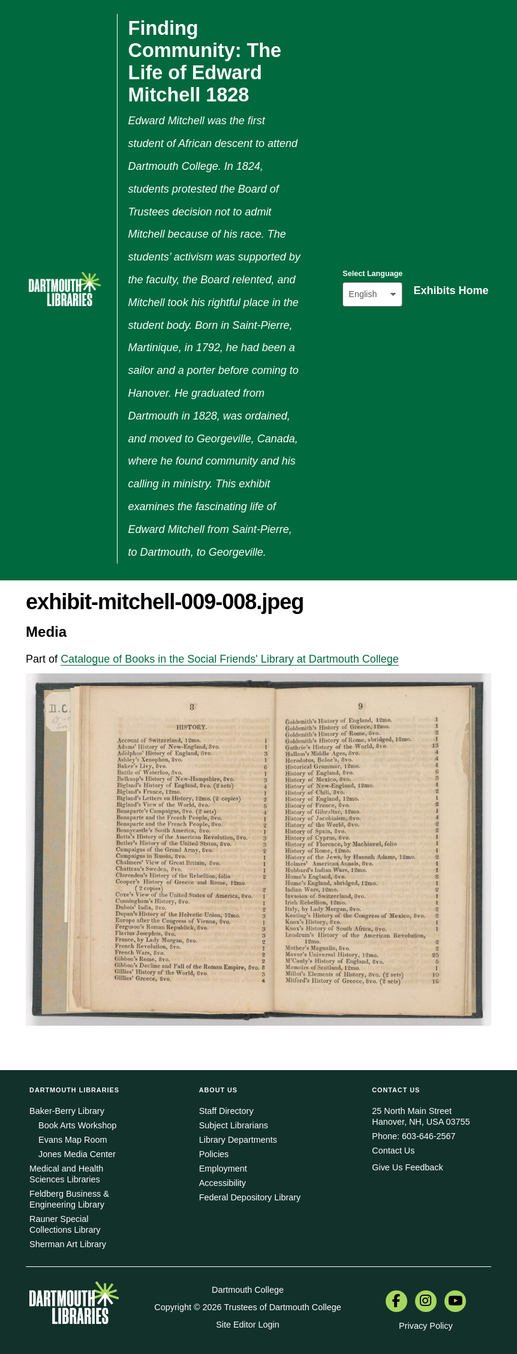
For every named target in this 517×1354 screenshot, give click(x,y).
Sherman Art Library (67, 1244)
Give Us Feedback (407, 1167)
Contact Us (393, 1150)
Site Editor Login (247, 1324)
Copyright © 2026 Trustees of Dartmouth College (247, 1307)
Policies (214, 1154)
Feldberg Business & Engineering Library (69, 1199)
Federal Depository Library (250, 1197)
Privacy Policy (426, 1326)
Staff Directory (226, 1111)
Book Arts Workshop (77, 1125)
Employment (223, 1168)
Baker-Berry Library (66, 1111)
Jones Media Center (77, 1154)
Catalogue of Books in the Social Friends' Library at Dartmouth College (230, 659)
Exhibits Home (450, 290)
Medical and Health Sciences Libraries (66, 1174)
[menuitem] (396, 1302)
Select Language (372, 273)
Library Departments (238, 1140)
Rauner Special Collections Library (64, 1224)
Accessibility (222, 1183)
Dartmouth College (248, 1290)
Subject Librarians (233, 1125)
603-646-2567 (429, 1136)
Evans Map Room (72, 1140)
